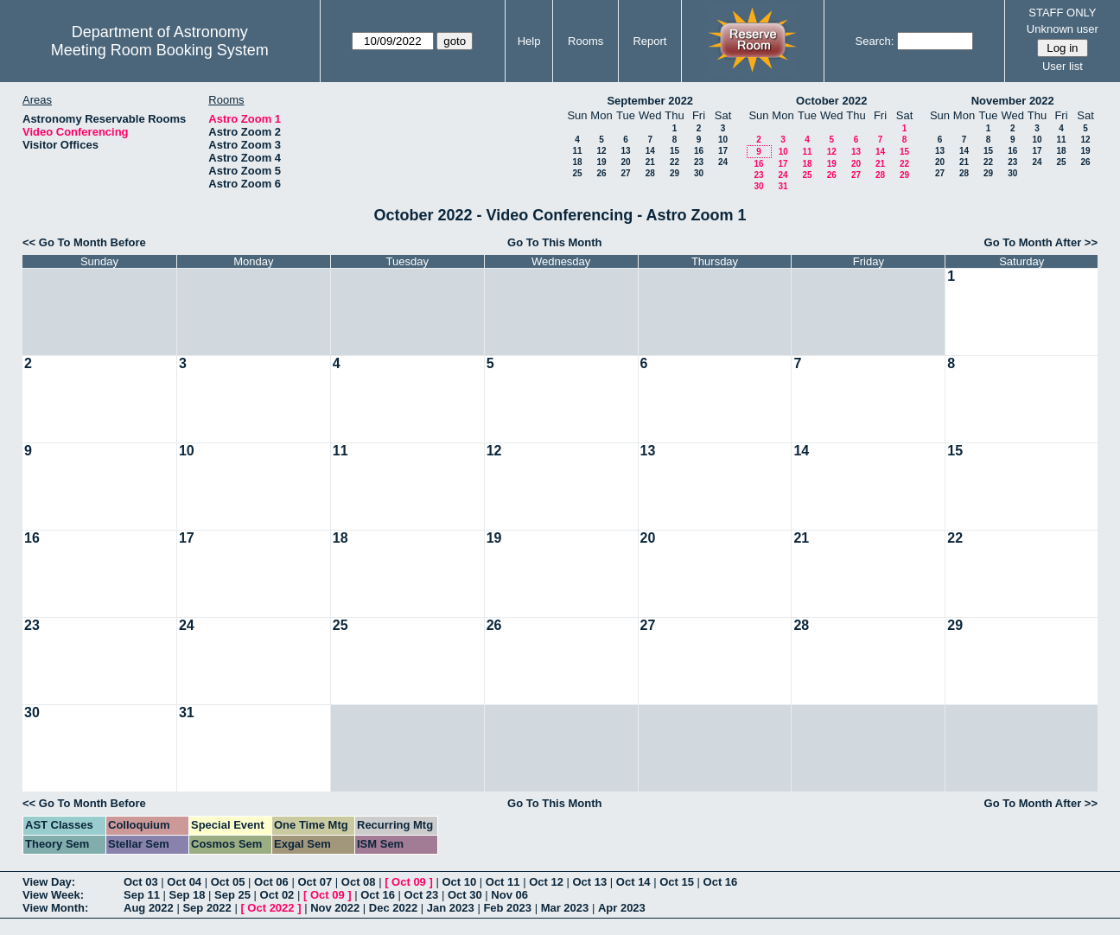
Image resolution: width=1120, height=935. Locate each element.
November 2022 (1012, 100)
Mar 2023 (565, 907)
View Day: (48, 881)
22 (674, 162)
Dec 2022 (393, 907)
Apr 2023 (622, 907)
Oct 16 (720, 881)
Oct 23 (421, 894)
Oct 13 (590, 881)
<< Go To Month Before (84, 242)
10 (723, 139)
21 (650, 162)
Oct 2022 (270, 907)
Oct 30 (465, 894)
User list (1062, 66)
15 (674, 151)
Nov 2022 (335, 907)
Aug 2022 (149, 907)
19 (601, 162)
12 (601, 151)
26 (601, 173)
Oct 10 (459, 881)
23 (698, 162)
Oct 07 (314, 881)
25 (577, 173)
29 (674, 173)
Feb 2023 (507, 907)
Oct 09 (408, 881)
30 (698, 173)
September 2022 (650, 100)
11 (577, 151)
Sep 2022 (206, 907)
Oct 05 (228, 881)
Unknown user (1062, 28)
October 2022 (831, 100)
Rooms (585, 41)
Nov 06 (509, 894)
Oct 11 (503, 881)
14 (650, 151)
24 (723, 162)
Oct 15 (676, 881)
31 (782, 186)
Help (529, 41)
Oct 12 (546, 881)
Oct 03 (141, 881)
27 (625, 173)
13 (625, 151)
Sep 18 (187, 894)
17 (723, 151)
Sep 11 (142, 894)
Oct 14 (633, 881)
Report (649, 41)
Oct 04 (184, 881)
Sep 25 (232, 894)
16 (698, 151)
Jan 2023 (450, 907)
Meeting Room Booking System (160, 50)
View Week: (53, 894)
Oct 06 (271, 881)
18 (577, 162)
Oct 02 (277, 894)
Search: (875, 41)
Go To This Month (554, 242)
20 (625, 162)
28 (650, 173)
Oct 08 (358, 881)
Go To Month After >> (1041, 242)
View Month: (55, 907)
